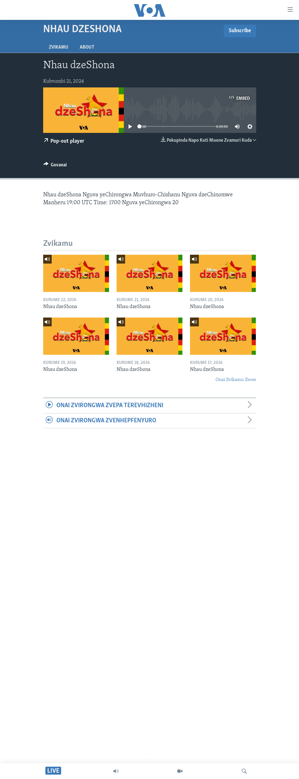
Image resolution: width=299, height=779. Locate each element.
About (87, 47)
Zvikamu (58, 47)
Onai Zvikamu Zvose (236, 380)
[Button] (55, 166)
